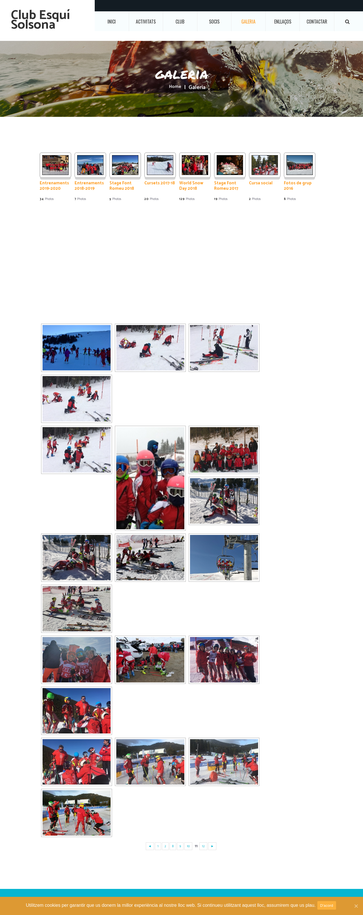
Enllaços (282, 21)
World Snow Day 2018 (191, 186)
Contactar (317, 21)
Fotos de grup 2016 (298, 186)
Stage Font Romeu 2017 (226, 186)
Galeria (248, 21)
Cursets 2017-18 (159, 183)
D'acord (327, 906)
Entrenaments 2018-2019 (89, 186)
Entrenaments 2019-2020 (54, 186)
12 (204, 846)
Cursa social (261, 183)
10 (189, 846)
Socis (214, 21)
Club (180, 21)
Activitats (146, 21)
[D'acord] (356, 906)
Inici (111, 21)
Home (175, 87)
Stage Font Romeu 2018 (121, 186)
